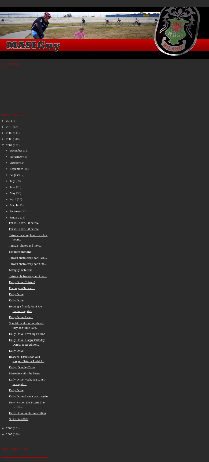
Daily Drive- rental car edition (27, 413)
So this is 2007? (18, 419)
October (15, 162)
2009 (9, 133)
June (13, 187)
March (14, 205)
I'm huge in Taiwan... (22, 288)
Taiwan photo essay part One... (27, 264)
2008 (9, 139)
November (16, 156)
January (15, 217)
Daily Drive (16, 294)
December (16, 150)
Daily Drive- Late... (21, 317)
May (13, 193)
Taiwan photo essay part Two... (28, 257)
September (17, 168)
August (14, 175)
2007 (9, 145)
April (13, 199)
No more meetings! (20, 251)
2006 (9, 428)
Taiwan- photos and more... (25, 245)
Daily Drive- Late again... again (28, 396)
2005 (9, 434)
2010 (9, 127)
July (13, 181)
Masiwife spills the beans (24, 373)
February (16, 211)
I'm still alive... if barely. (24, 223)
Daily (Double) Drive (22, 367)
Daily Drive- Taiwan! (22, 282)
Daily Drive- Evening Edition (27, 334)
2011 (9, 120)
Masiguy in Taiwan (20, 270)
